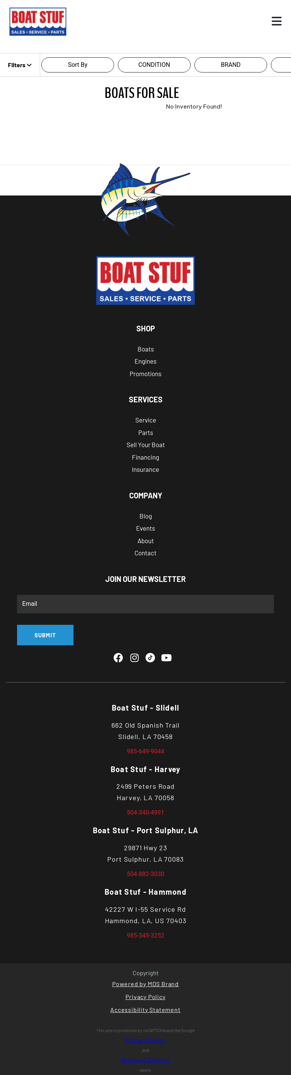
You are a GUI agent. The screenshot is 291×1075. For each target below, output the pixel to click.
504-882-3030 (145, 874)
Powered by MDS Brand (145, 983)
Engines (145, 361)
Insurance (145, 469)
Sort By (77, 64)
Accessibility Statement (145, 1009)
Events (145, 528)
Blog (145, 516)
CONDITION (154, 64)
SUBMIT (45, 635)
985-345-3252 (145, 935)
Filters (20, 64)
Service (145, 420)
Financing (145, 457)
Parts (145, 432)
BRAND (231, 64)
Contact (145, 552)
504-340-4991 (145, 812)
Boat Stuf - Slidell (146, 707)
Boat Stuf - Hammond (145, 891)
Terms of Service (146, 1059)
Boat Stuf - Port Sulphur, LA (146, 830)
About (146, 540)
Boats (146, 349)
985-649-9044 (145, 751)
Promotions (145, 373)
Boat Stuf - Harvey (146, 769)
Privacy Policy (145, 996)
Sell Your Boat (146, 444)
